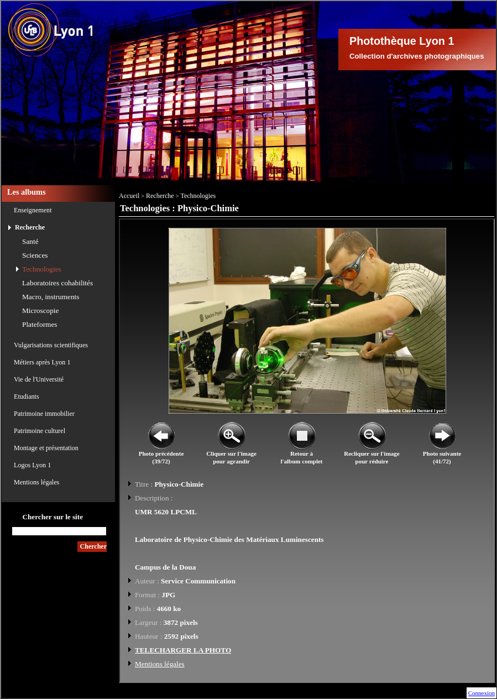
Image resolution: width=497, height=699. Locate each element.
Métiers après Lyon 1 (42, 362)
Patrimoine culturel (39, 431)
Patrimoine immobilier (44, 414)
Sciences (35, 255)
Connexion (481, 693)
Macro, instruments (50, 297)
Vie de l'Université (39, 379)
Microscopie (40, 310)
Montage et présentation (46, 448)
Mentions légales (36, 482)
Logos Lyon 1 (32, 465)
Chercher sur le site (52, 517)
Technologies (41, 269)
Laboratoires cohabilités (57, 283)
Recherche (30, 227)
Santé (30, 241)
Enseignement (33, 210)
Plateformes (39, 324)
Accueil (129, 196)
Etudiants (26, 396)
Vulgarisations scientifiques (51, 345)
